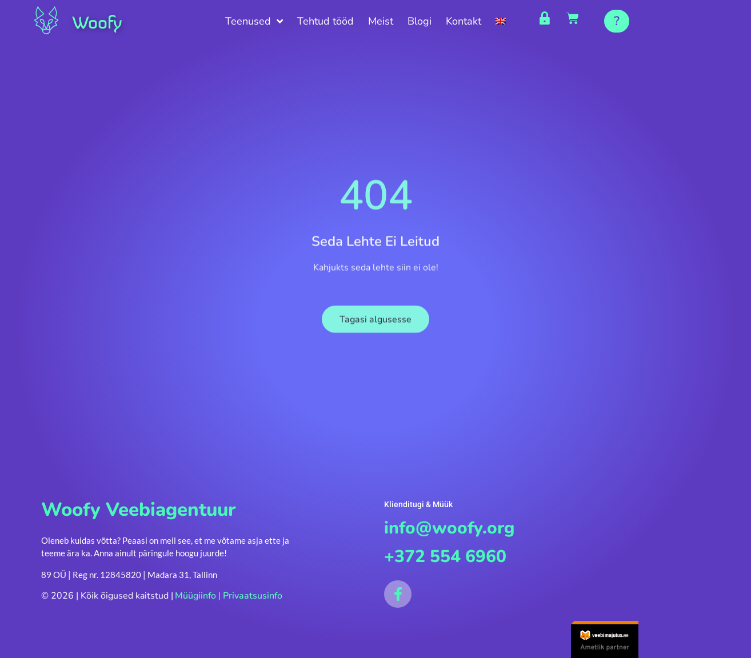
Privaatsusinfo (252, 598)
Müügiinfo (195, 598)
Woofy (100, 22)
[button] (616, 21)
